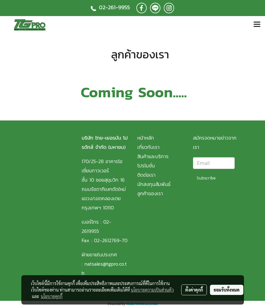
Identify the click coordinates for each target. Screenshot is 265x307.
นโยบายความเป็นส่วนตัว (152, 289)
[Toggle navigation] (257, 25)
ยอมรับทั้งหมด (227, 289)
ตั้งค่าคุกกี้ (194, 289)
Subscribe (206, 178)
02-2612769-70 (110, 240)
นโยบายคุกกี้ (51, 296)
